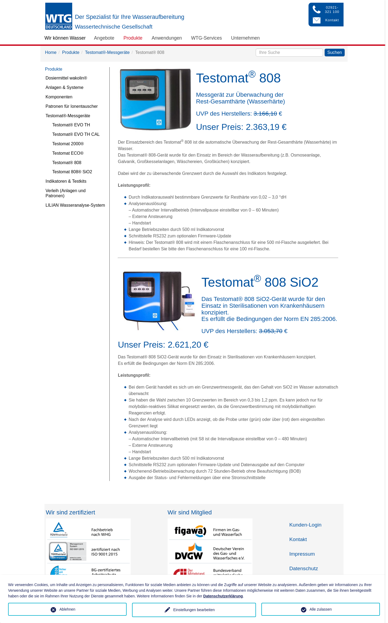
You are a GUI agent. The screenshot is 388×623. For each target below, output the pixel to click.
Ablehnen (67, 609)
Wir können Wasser (65, 38)
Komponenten (59, 97)
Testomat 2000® (68, 143)
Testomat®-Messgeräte (107, 52)
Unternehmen (245, 38)
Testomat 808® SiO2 (72, 171)
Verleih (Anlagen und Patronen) (66, 193)
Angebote (104, 38)
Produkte (132, 38)
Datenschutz (303, 568)
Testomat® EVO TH (71, 125)
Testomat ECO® (68, 153)
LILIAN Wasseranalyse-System (75, 205)
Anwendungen (167, 38)
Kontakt (298, 539)
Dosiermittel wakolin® (66, 78)
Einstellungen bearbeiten (194, 610)
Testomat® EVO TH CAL (76, 134)
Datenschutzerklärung (223, 596)
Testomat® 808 (66, 162)
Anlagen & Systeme (65, 87)
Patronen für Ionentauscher (72, 106)
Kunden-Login (305, 525)
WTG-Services (206, 38)
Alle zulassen (321, 609)
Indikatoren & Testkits (66, 181)
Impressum (302, 554)
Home (51, 52)
